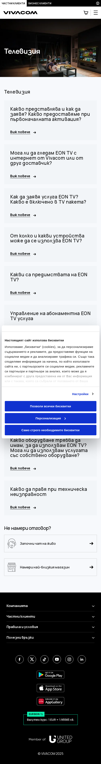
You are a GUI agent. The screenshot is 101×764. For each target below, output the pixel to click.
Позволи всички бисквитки (50, 406)
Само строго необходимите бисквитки (50, 430)
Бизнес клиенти (39, 3)
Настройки (80, 394)
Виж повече (23, 132)
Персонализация (51, 418)
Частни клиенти (13, 3)
